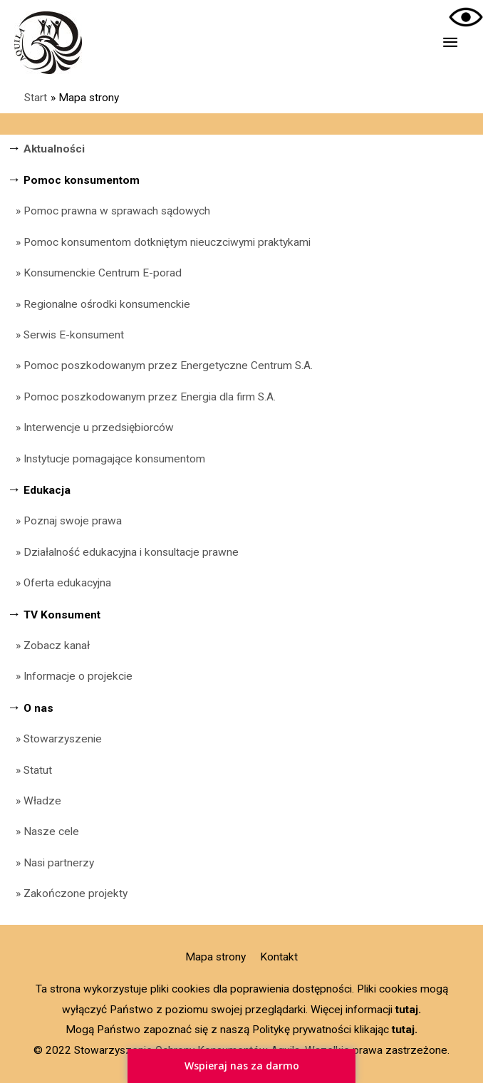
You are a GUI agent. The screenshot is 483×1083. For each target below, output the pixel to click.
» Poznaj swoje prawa (69, 520)
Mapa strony (215, 956)
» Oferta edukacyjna (59, 582)
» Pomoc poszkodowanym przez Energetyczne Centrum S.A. (164, 365)
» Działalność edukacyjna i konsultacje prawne (123, 552)
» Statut (29, 770)
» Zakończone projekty (67, 893)
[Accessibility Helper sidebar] (466, 17)
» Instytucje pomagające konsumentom (106, 458)
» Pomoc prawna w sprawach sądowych (108, 210)
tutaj (406, 1009)
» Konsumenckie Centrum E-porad (94, 272)
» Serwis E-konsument (65, 334)
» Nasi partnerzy (50, 862)
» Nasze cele (43, 831)
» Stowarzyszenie (54, 738)
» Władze (34, 800)
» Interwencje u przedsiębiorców (90, 427)
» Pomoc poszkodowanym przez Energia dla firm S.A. (146, 396)
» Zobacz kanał (48, 645)
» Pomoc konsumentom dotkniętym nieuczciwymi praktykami (159, 242)
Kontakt (279, 956)
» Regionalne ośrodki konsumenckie (98, 304)
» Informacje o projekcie (70, 676)
